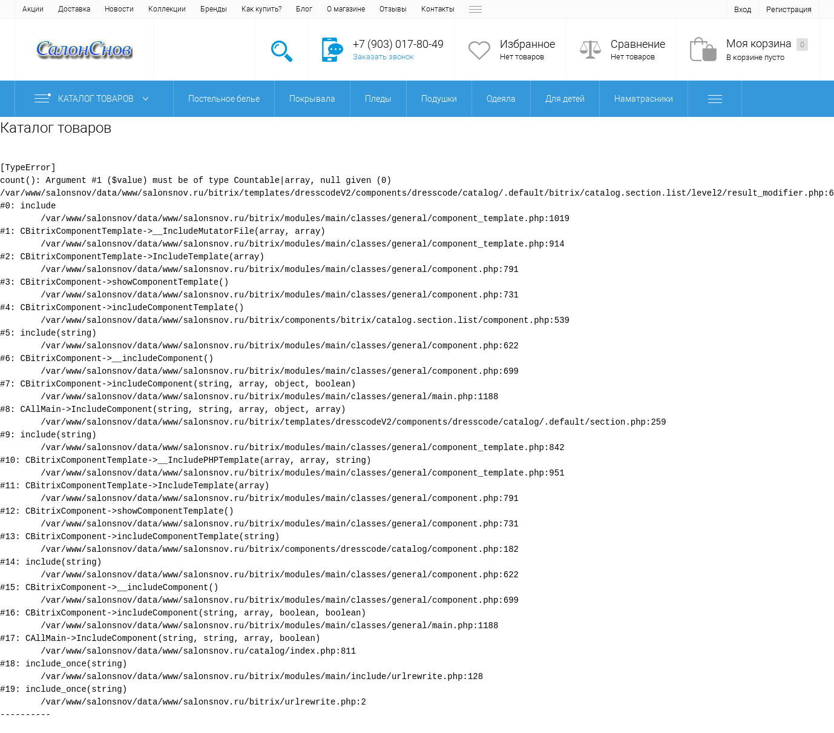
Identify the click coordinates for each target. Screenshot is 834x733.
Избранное (527, 44)
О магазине (346, 9)
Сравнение (638, 44)
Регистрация (789, 9)
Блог (304, 9)
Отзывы (393, 9)
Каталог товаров (94, 98)
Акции (33, 9)
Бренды (213, 9)
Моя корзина (767, 44)
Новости (119, 9)
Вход (742, 9)
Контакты (438, 9)
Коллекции (167, 9)
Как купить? (261, 9)
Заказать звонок (383, 56)
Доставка (74, 9)
